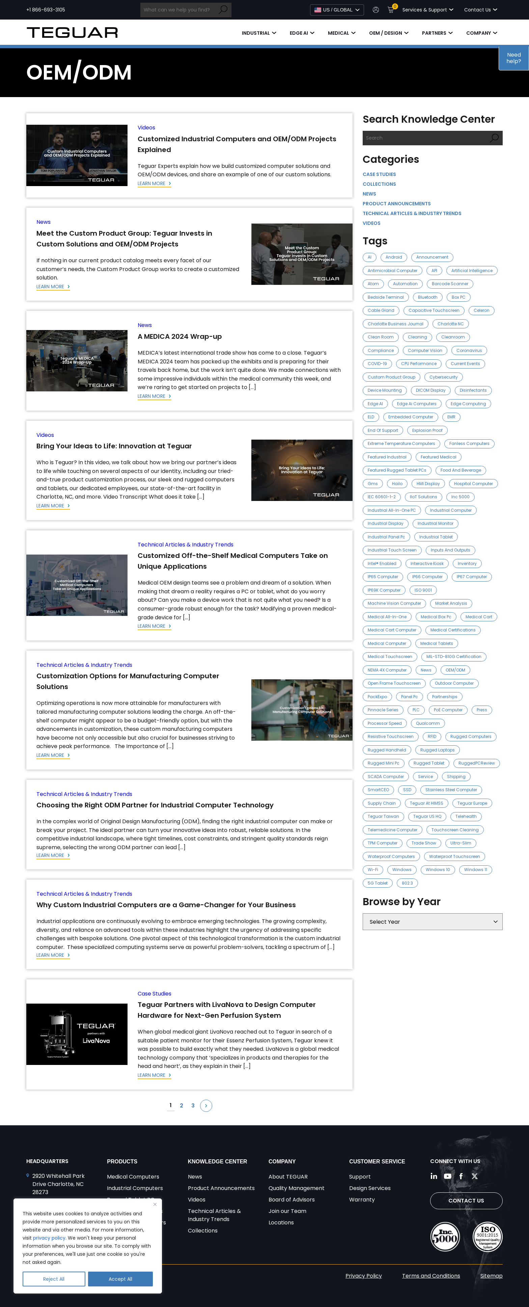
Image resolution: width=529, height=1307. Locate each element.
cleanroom (453, 337)
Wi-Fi (373, 869)
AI (369, 257)
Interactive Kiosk (427, 563)
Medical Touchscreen (390, 656)
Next (206, 1106)
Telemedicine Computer (392, 830)
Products (122, 1161)
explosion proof (427, 430)
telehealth (466, 816)
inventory (467, 563)
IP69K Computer (384, 590)
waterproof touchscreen (454, 856)
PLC (416, 710)
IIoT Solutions (423, 497)
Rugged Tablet (429, 763)
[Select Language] (337, 10)
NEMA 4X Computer (387, 670)
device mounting (385, 390)
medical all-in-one (387, 617)
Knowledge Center (217, 1161)
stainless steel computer (451, 790)
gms (373, 483)
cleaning (417, 337)
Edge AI (299, 33)
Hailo (397, 483)
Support (360, 1177)
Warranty (362, 1200)
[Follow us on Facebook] (461, 1176)
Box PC (459, 297)
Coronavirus (469, 350)
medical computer (387, 643)
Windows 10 (438, 869)
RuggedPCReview (476, 763)
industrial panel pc (386, 537)
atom (373, 284)
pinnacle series (383, 710)
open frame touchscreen (394, 683)
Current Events (465, 363)
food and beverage (461, 470)
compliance (381, 350)
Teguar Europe (472, 803)
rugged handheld (387, 750)
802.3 (407, 883)
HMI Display (428, 483)
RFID (432, 736)
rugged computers (471, 736)
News (43, 222)
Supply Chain (382, 803)
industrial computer (451, 510)
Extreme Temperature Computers (401, 443)
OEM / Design (385, 33)
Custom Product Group (391, 377)
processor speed (385, 723)
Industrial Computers (135, 1188)
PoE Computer (448, 710)
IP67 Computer (472, 577)
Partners (434, 33)
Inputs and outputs (450, 550)
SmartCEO (378, 790)
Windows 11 (475, 869)
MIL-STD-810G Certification (453, 656)
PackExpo (377, 697)
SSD (407, 790)
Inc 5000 (460, 497)
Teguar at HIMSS (426, 803)
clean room (381, 337)
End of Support (383, 430)
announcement (432, 257)
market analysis (451, 603)
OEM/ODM (455, 670)
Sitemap (491, 1276)
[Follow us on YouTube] (448, 1176)
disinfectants (473, 390)
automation (405, 284)
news (426, 670)
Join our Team (287, 1211)
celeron (482, 310)
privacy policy (49, 1238)
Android (394, 257)
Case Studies (154, 994)
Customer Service (377, 1161)
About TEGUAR (288, 1177)
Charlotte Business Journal (395, 324)
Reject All (53, 1279)
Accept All (120, 1279)
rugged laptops (437, 750)
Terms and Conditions (431, 1276)
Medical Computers (133, 1177)
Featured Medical (438, 457)
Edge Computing (468, 404)
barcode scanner (450, 284)
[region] (87, 1246)
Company (478, 33)
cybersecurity (443, 377)
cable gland (381, 310)
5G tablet (378, 883)
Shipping (456, 776)
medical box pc (436, 617)
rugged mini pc (383, 763)
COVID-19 (377, 363)
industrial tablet (436, 537)
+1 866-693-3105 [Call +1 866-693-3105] (45, 9)
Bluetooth (428, 297)
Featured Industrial (387, 457)
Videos (146, 127)
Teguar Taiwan (383, 816)
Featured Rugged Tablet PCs (397, 470)
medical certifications (453, 630)
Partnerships (444, 697)
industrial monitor (435, 523)
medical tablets (436, 643)
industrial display (385, 523)
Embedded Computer (410, 417)
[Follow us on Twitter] (475, 1176)
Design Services (370, 1188)
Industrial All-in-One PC (392, 510)
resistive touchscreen (391, 736)
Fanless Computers (469, 443)
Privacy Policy (363, 1276)
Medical (338, 33)
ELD (371, 417)
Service (425, 776)
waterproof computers (391, 856)
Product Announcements (397, 203)
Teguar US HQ (427, 816)
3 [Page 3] (193, 1105)
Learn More (152, 183)
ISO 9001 (423, 590)
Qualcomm (428, 723)
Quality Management (297, 1188)
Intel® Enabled (382, 563)
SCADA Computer (386, 776)
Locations (281, 1222)
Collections (379, 184)
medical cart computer (392, 630)
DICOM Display (431, 390)
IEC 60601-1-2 (382, 497)
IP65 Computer (383, 577)
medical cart (479, 617)
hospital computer (473, 483)
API (434, 270)
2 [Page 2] (181, 1105)
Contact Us (466, 1201)
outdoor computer (454, 683)
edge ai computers (417, 404)
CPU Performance (419, 363)
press (482, 710)
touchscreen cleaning (455, 830)
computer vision (425, 350)
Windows (402, 869)
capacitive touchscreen (434, 310)
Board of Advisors (292, 1200)
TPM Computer (382, 843)
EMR (451, 417)
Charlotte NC (451, 324)
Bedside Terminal (386, 297)
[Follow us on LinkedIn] (434, 1176)
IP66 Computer (427, 577)
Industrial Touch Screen (392, 550)
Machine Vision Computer (394, 603)
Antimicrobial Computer (392, 270)
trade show (424, 843)
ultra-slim (460, 843)
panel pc (409, 697)
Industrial (256, 33)
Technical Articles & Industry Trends (185, 544)
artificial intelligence (472, 270)
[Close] (155, 1204)
